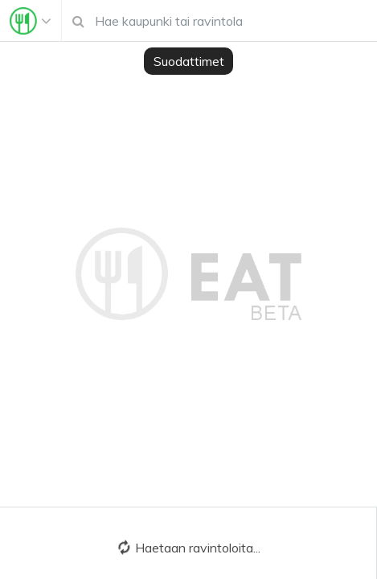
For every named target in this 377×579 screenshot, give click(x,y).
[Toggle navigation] (30, 21)
